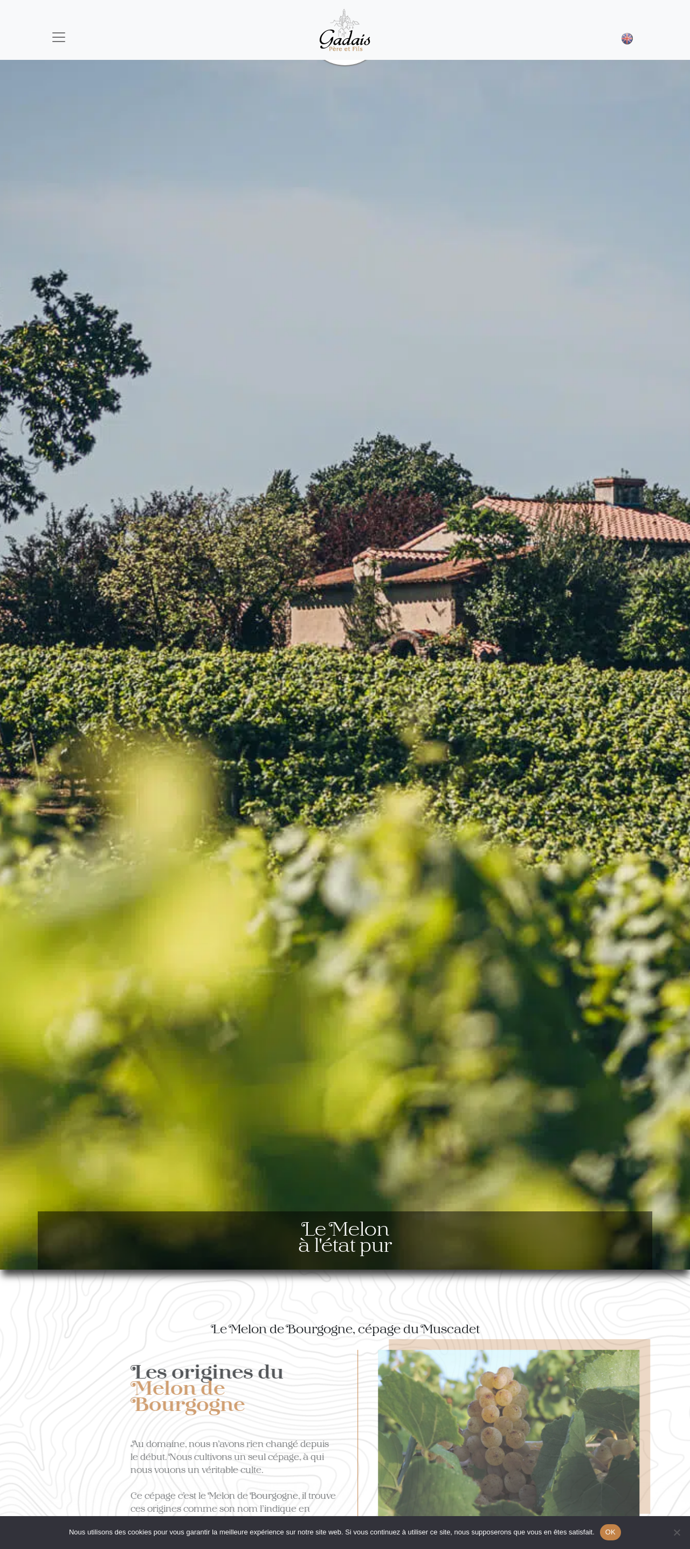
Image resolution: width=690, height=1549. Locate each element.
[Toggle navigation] (58, 37)
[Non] (676, 1532)
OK (610, 1532)
